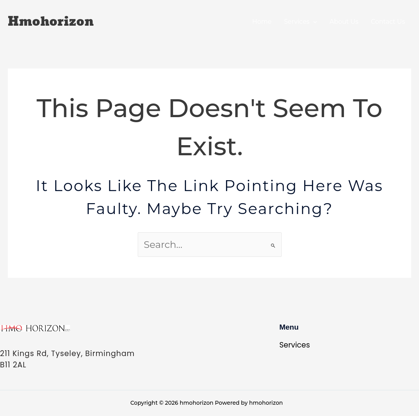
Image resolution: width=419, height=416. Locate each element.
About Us (344, 21)
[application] (313, 21)
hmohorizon (51, 22)
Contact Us (388, 21)
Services (300, 21)
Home (262, 21)
